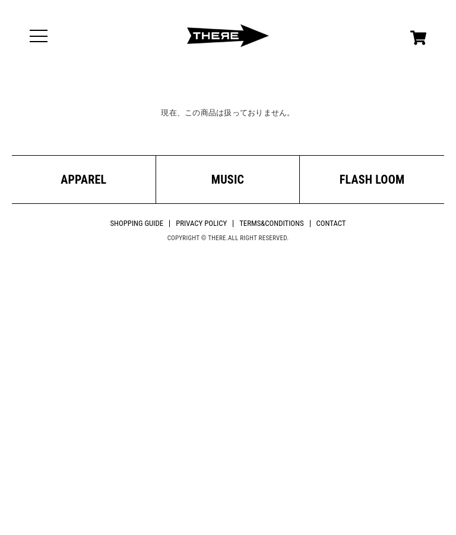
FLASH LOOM (372, 179)
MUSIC (227, 179)
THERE (228, 36)
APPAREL (83, 179)
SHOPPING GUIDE (136, 223)
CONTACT (331, 223)
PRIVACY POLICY (201, 223)
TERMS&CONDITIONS (271, 223)
